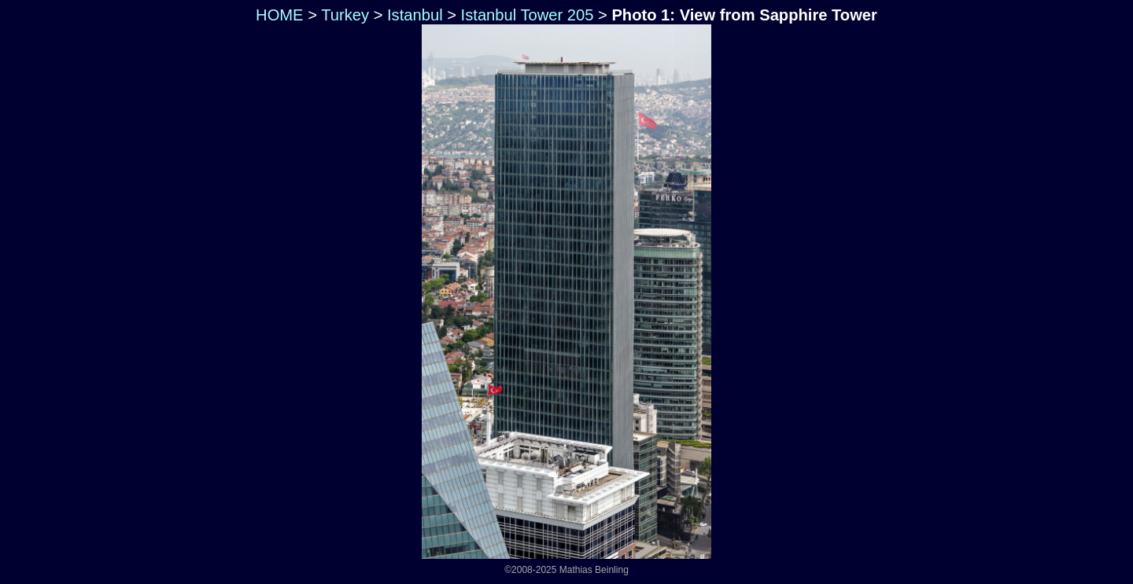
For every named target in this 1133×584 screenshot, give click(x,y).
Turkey (345, 15)
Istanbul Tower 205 (527, 15)
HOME (277, 15)
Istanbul (415, 15)
